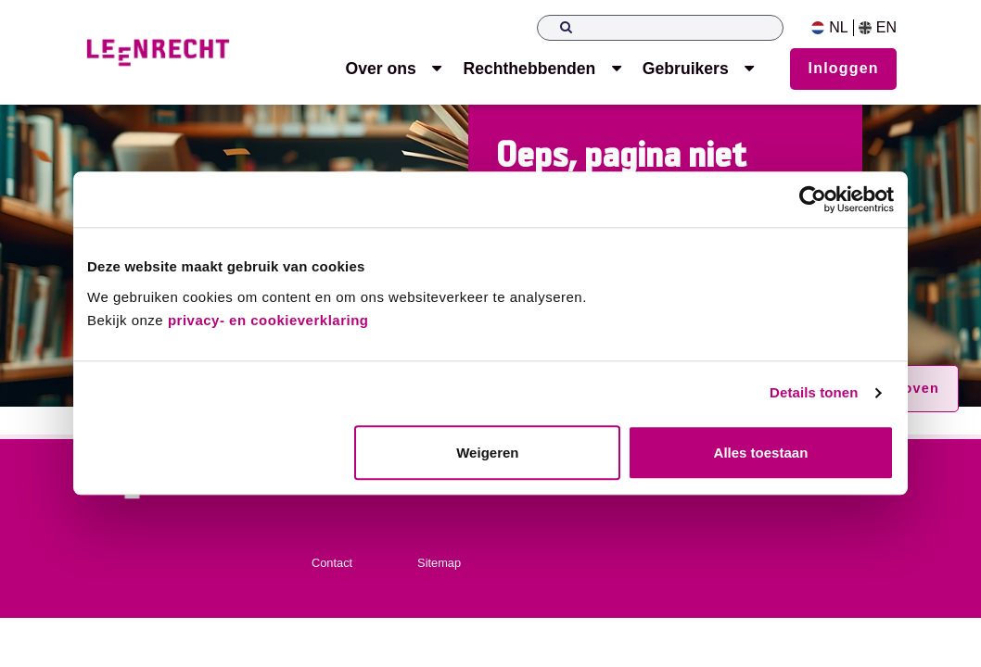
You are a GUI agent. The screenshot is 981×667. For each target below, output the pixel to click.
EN (878, 27)
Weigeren (487, 452)
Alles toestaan (761, 452)
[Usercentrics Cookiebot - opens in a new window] (813, 199)
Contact (332, 563)
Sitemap (439, 563)
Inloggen (844, 68)
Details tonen (814, 393)
